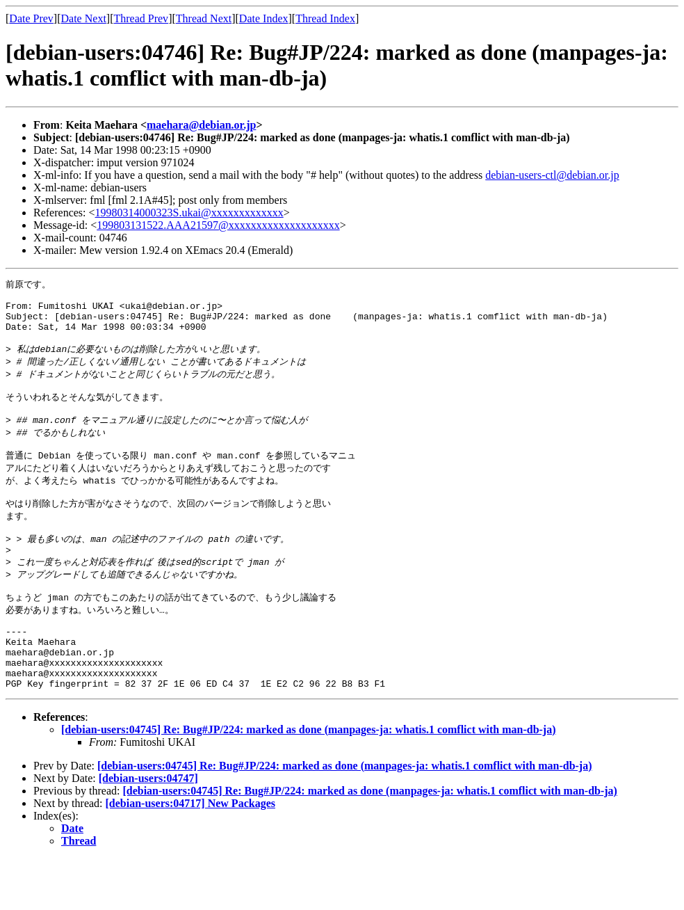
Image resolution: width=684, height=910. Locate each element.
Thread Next (203, 18)
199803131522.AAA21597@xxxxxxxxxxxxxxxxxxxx (218, 225)
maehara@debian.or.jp (201, 125)
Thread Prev (140, 18)
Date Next (83, 18)
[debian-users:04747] (148, 830)
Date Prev (31, 18)
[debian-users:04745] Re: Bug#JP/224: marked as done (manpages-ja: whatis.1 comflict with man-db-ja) (308, 781)
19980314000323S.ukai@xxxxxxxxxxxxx (189, 212)
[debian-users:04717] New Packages (190, 855)
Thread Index (325, 18)
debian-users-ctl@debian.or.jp (552, 175)
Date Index (263, 18)
